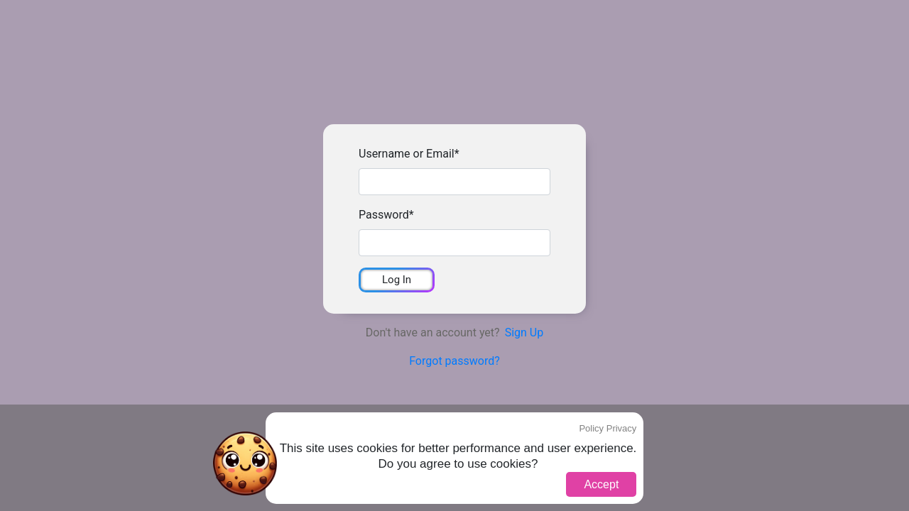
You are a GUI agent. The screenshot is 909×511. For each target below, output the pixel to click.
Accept (601, 484)
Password (386, 214)
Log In (396, 279)
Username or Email (409, 153)
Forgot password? (454, 361)
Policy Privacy (607, 428)
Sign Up (524, 332)
